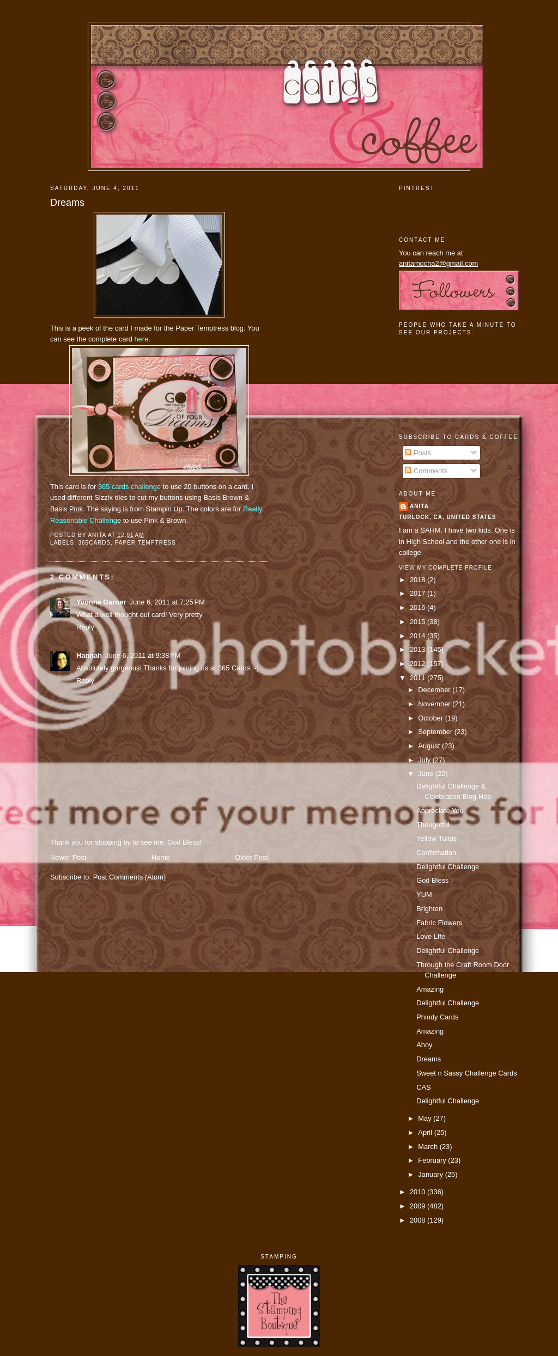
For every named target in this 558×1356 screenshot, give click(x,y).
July (425, 760)
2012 (418, 663)
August (430, 746)
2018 (418, 580)
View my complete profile (445, 568)
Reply (85, 627)
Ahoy (424, 1045)
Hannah (89, 655)
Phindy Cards (437, 1017)
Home (160, 857)
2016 (418, 607)
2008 (418, 1220)
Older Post (251, 857)
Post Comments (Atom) (129, 877)
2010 (418, 1192)
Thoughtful (433, 825)
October (431, 718)
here (141, 339)
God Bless (432, 880)
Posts (418, 453)
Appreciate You (440, 811)
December (435, 690)
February (433, 1160)
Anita (419, 506)
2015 (418, 622)
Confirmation (436, 852)
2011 (418, 678)
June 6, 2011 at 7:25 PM (166, 602)
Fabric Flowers (439, 923)
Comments (426, 471)
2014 (418, 636)
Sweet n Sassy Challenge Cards (466, 1073)
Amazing (430, 989)
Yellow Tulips (436, 838)
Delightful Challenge (447, 867)
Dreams (67, 202)
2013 (418, 649)
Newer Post (68, 857)
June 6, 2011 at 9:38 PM (142, 655)
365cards (94, 543)
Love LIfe (430, 936)
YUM (424, 894)
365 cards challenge (130, 486)
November (435, 704)
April (426, 1132)
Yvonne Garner (101, 602)
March (428, 1147)
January (431, 1174)
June (426, 773)
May (425, 1118)
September (436, 732)
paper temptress (145, 543)
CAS (423, 1087)
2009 (418, 1206)
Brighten (429, 909)
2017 (418, 593)
